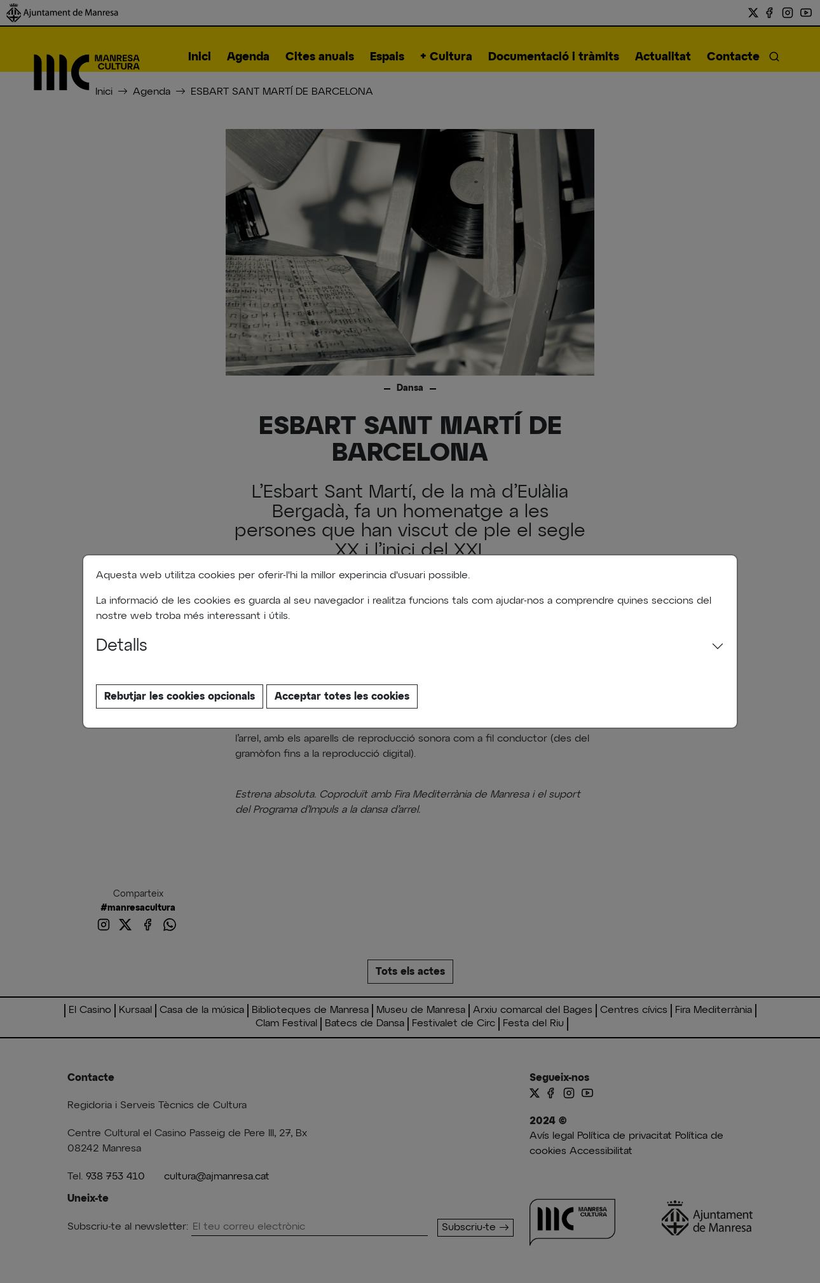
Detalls (121, 646)
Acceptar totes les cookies (342, 696)
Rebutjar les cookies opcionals (179, 696)
